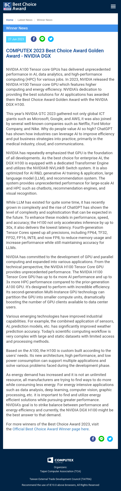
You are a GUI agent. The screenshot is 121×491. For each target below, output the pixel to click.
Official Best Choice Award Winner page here (50, 429)
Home (9, 19)
